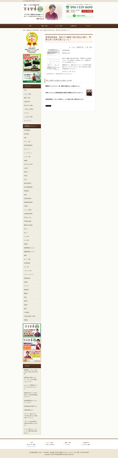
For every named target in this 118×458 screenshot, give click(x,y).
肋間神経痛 (27, 278)
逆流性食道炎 (27, 198)
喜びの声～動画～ (29, 105)
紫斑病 (26, 320)
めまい (26, 179)
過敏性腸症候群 (28, 202)
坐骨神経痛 (27, 263)
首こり (26, 232)
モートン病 (27, 141)
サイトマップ (27, 120)
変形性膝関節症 (28, 145)
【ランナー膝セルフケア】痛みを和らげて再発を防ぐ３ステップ (30, 415)
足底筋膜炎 (27, 130)
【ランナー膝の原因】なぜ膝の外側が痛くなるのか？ (30, 423)
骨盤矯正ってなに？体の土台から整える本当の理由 (30, 371)
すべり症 (26, 266)
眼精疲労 (26, 289)
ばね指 (26, 168)
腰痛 (25, 255)
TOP (30, 25)
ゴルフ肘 (26, 240)
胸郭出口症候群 (28, 225)
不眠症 (26, 206)
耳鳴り (26, 175)
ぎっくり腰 (27, 259)
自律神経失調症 (28, 213)
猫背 (25, 308)
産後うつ (26, 172)
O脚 (25, 137)
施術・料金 (45, 25)
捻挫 (25, 297)
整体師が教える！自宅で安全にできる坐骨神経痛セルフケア (30, 394)
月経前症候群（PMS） (30, 316)
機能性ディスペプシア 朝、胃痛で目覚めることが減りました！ (62, 86)
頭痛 (25, 194)
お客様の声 (73, 25)
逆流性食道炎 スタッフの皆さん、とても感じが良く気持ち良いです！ (64, 99)
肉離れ (26, 160)
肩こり (26, 228)
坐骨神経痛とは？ (29, 410)
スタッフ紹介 (59, 25)
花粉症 (26, 304)
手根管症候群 (27, 221)
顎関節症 (26, 191)
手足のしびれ (27, 217)
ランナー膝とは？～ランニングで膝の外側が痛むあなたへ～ (30, 431)
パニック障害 (27, 209)
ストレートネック (29, 274)
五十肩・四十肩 (28, 164)
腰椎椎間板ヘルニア (29, 251)
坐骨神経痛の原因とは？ (30, 406)
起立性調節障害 (28, 187)
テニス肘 (26, 236)
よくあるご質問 (28, 116)
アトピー (26, 285)
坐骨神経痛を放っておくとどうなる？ (30, 401)
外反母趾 (26, 134)
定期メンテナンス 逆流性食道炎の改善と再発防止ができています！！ (64, 92)
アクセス (87, 25)
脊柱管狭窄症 (27, 183)
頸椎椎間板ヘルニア (29, 247)
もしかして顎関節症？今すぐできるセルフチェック (30, 387)
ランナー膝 (27, 156)
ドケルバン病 (27, 270)
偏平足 (26, 301)
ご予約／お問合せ (29, 109)
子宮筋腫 (26, 312)
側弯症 (26, 282)
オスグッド (27, 149)
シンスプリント (28, 153)
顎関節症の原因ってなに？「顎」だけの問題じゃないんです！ (30, 379)
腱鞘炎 (26, 293)
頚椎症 (26, 244)
